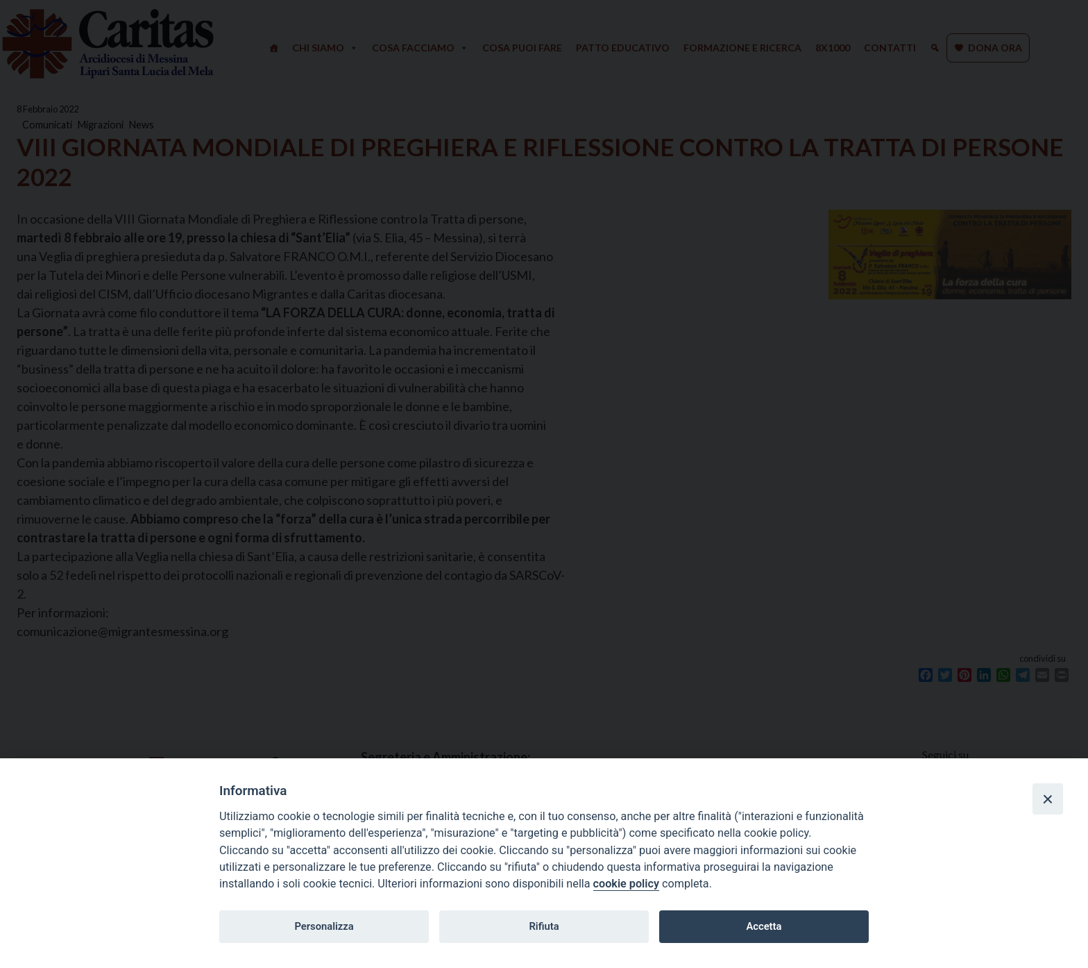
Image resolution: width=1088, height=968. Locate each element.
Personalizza (323, 926)
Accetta (763, 926)
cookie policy (626, 883)
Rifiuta (544, 926)
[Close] (1047, 798)
